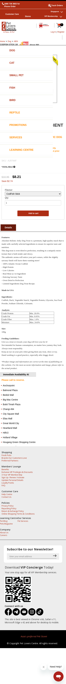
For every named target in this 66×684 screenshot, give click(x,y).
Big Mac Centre (10, 399)
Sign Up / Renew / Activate (13, 477)
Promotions (17, 125)
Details (8, 227)
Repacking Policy (9, 508)
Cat (11, 63)
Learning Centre (21, 150)
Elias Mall (7, 418)
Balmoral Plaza (10, 390)
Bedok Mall (8, 395)
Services (15, 137)
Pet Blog (3, 521)
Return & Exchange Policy (13, 511)
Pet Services (23, 521)
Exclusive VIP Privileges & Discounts (17, 472)
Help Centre (7, 494)
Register (60, 32)
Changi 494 (8, 409)
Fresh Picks (6, 455)
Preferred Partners (10, 460)
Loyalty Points (8, 482)
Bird (12, 100)
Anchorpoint (9, 385)
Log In (53, 32)
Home (2, 41)
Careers (3, 535)
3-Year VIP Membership (12, 474)
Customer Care (12, 14)
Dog (12, 50)
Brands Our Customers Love (14, 458)
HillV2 (6, 432)
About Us (4, 532)
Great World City (11, 423)
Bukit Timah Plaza (11, 404)
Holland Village (10, 437)
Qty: (7, 198)
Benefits (5, 469)
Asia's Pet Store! (34, 636)
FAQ (3, 485)
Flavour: (9, 190)
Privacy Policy (7, 505)
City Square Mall (11, 414)
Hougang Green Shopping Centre (19, 442)
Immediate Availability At (16, 374)
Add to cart (33, 213)
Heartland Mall (10, 428)
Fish (12, 87)
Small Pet (16, 75)
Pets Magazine (6, 523)
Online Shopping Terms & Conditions (18, 513)
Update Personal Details (12, 480)
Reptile (14, 112)
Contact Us (6, 497)
